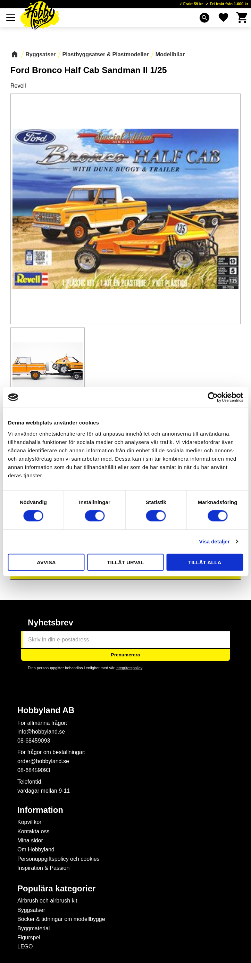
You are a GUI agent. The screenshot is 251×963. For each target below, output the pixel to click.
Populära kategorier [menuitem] (56, 888)
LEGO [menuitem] (25, 946)
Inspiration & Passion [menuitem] (43, 868)
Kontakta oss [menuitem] (33, 831)
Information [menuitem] (40, 810)
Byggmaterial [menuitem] (33, 928)
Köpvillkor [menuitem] (29, 822)
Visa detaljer (214, 541)
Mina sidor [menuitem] (30, 840)
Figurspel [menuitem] (28, 937)
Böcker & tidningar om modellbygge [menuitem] (61, 919)
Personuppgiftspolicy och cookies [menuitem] (58, 859)
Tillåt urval (125, 562)
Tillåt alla (204, 562)
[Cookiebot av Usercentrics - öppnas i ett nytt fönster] (212, 397)
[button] (11, 17)
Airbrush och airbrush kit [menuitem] (47, 901)
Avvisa (46, 562)
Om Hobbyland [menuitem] (36, 849)
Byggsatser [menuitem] (31, 910)
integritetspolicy (129, 668)
